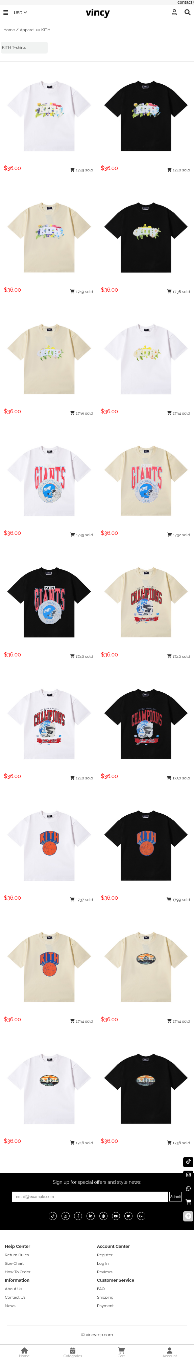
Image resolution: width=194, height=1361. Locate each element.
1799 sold (178, 899)
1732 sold (178, 534)
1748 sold (178, 170)
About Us (13, 1288)
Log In (102, 1263)
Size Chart (14, 1263)
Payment (105, 1305)
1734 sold (178, 413)
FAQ (101, 1288)
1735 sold (81, 413)
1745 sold (81, 534)
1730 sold (178, 778)
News (10, 1305)
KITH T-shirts (14, 47)
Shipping (105, 1297)
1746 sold (81, 656)
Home (9, 29)
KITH (45, 29)
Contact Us (15, 1297)
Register (105, 1255)
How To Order (17, 1272)
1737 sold (81, 899)
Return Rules (17, 1255)
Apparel (27, 29)
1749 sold (81, 170)
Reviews (105, 1272)
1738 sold (178, 291)
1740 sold (178, 656)
